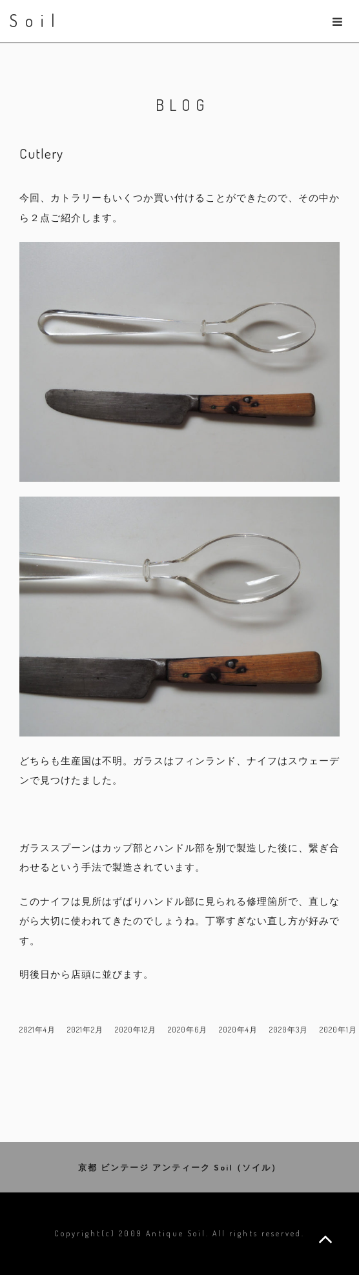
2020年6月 (187, 1029)
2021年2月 (85, 1029)
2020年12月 (135, 1029)
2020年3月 (288, 1029)
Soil (36, 20)
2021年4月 (37, 1029)
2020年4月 (238, 1029)
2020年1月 (338, 1029)
